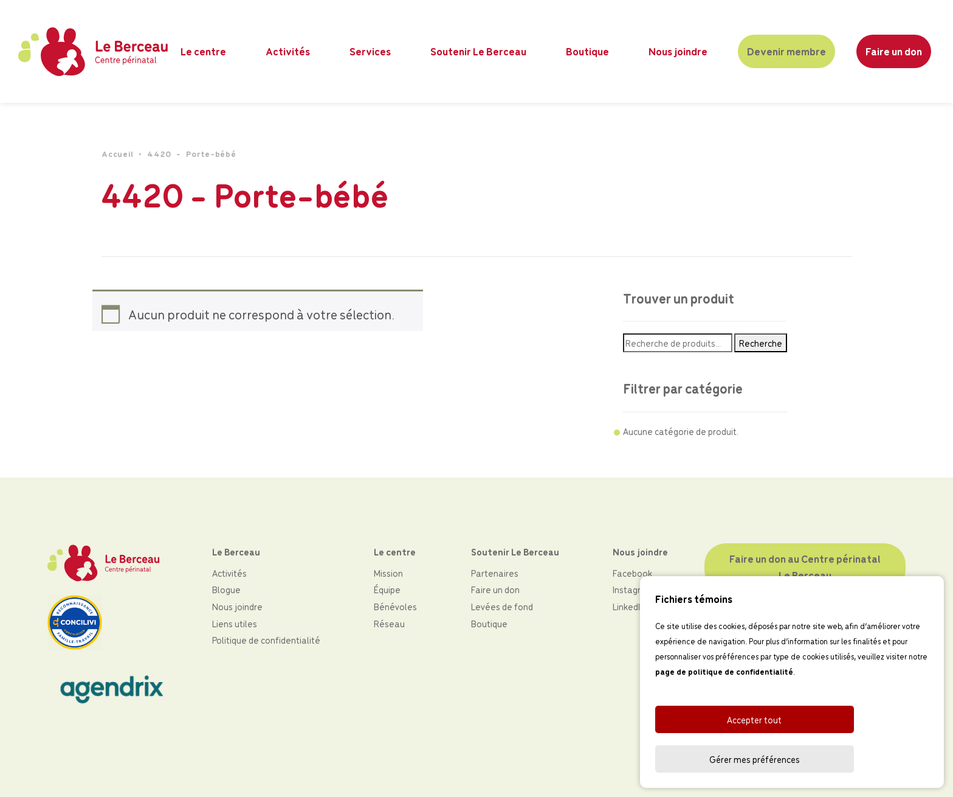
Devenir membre (786, 51)
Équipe (387, 589)
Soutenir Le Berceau (480, 51)
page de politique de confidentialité (724, 711)
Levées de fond (502, 606)
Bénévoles (395, 606)
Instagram (633, 589)
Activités (289, 51)
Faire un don (893, 51)
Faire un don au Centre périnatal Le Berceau (805, 566)
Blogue (226, 589)
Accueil (117, 154)
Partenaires (494, 572)
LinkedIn (629, 606)
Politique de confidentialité (266, 639)
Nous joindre (678, 51)
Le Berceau (236, 551)
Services (372, 51)
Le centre (205, 51)
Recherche (760, 343)
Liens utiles (234, 623)
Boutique (588, 51)
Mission (388, 572)
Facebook (632, 572)
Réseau (389, 623)
